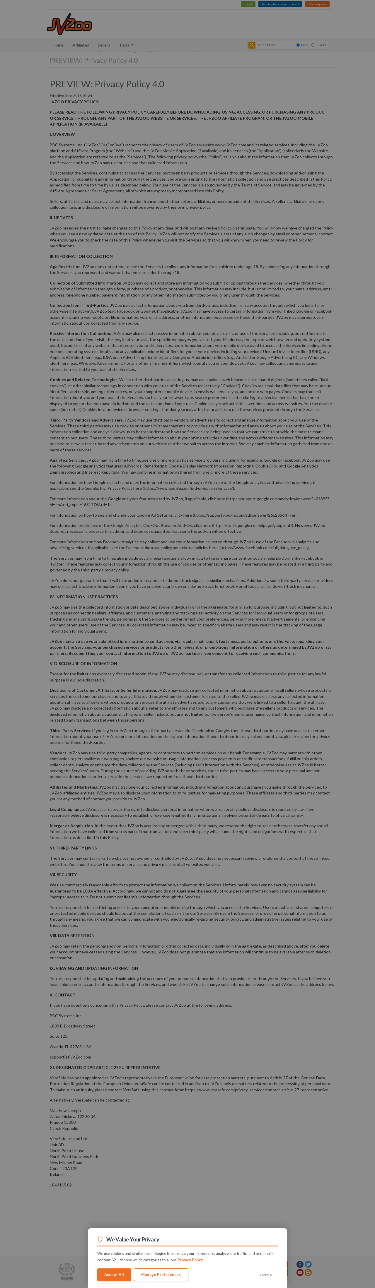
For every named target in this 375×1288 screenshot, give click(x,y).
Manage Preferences (161, 1274)
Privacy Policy (190, 1260)
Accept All (114, 1274)
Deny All (267, 1274)
